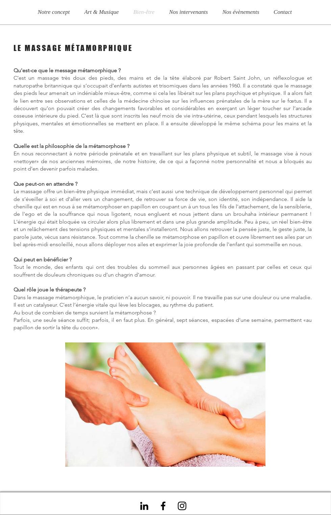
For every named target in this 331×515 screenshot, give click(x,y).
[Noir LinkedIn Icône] (144, 506)
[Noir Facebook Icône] (163, 506)
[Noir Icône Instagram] (182, 506)
